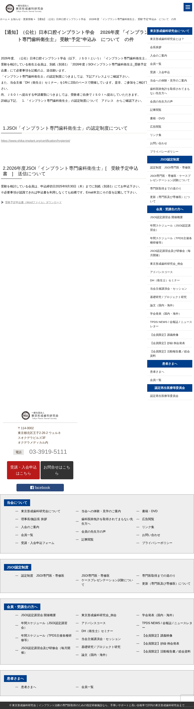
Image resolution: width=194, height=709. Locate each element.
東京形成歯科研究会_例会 (166, 263)
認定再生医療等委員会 (164, 395)
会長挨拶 (155, 47)
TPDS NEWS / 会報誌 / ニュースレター (171, 324)
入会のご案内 (158, 55)
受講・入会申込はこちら (23, 470)
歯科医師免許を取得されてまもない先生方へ (170, 91)
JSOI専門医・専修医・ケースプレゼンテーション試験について (170, 178)
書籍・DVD (157, 118)
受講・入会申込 (160, 72)
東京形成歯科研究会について (40, 511)
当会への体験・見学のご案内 (168, 80)
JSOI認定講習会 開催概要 (166, 217)
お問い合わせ (158, 143)
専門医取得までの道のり (165, 188)
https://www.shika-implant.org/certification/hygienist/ (35, 140)
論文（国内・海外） (163, 305)
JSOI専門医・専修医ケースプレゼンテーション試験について (107, 580)
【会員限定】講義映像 (164, 334)
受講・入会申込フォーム (37, 543)
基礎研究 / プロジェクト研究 (168, 297)
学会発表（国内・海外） (165, 313)
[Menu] (188, 7)
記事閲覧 (155, 109)
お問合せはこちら (57, 470)
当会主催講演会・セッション (168, 288)
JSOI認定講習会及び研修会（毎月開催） (170, 253)
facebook (40, 488)
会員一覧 (155, 63)
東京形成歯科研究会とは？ (167, 38)
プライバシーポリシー (164, 151)
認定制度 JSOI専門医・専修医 (170, 167)
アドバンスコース (161, 272)
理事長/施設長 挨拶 (34, 519)
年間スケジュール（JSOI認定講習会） (170, 227)
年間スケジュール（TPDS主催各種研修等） (171, 240)
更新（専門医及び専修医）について (170, 199)
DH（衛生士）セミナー (165, 280)
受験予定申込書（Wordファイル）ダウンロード (33, 202)
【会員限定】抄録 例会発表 (167, 343)
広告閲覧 (155, 126)
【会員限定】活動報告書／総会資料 (170, 353)
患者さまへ (157, 371)
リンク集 (155, 135)
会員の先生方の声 (161, 101)
